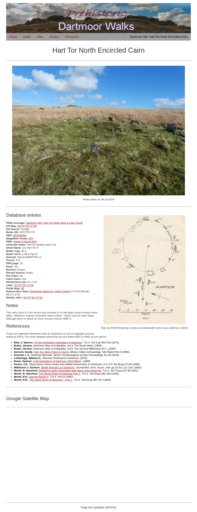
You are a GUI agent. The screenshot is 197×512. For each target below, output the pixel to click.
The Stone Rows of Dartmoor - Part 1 (50, 379)
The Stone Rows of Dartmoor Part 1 (59, 373)
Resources (72, 36)
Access (54, 36)
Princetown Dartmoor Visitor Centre (49, 291)
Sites (40, 36)
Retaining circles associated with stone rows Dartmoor (70, 370)
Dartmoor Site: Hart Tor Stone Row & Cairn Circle (54, 222)
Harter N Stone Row (25, 241)
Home (13, 36)
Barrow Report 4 (38, 376)
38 (22, 288)
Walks (27, 36)
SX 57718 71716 (27, 226)
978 (30, 238)
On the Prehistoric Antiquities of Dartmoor (58, 342)
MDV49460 (19, 235)
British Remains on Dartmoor (57, 367)
